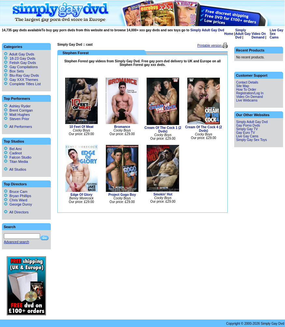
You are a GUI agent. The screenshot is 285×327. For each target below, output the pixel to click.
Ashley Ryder (17, 106)
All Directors (16, 212)
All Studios (15, 169)
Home (228, 34)
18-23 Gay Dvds (22, 58)
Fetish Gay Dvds (22, 63)
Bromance (122, 127)
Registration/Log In (250, 93)
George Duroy (18, 204)
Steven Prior (16, 119)
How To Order (246, 89)
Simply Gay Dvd (69, 44)
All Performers (18, 127)
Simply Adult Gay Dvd (207, 30)
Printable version (209, 45)
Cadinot (13, 153)
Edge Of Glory (81, 194)
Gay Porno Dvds (248, 125)
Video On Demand (258, 35)
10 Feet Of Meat (81, 127)
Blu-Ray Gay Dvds (24, 75)
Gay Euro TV (245, 132)
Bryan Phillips (17, 196)
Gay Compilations (23, 67)
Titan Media (16, 162)
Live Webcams (246, 100)
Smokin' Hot (162, 194)
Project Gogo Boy (122, 194)
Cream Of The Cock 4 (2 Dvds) (203, 128)
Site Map (242, 86)
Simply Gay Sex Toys (251, 140)
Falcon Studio (17, 157)
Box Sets (16, 71)
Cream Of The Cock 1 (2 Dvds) (163, 129)
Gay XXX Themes (23, 80)
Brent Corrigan (18, 110)
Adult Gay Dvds (21, 54)
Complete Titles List (22, 84)
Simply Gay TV (247, 129)
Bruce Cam (15, 192)
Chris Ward (15, 200)
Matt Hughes (17, 115)
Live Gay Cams (247, 136)
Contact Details (247, 82)
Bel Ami (12, 149)
